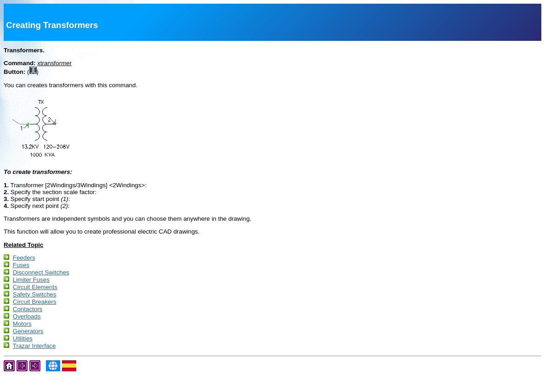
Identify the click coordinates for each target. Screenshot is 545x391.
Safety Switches (34, 299)
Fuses (21, 266)
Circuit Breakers (34, 308)
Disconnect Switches (41, 275)
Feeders (24, 258)
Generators (28, 341)
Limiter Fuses (31, 283)
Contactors (27, 316)
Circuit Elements (35, 291)
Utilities (23, 349)
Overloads (27, 324)
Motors (22, 333)
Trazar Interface (34, 357)
